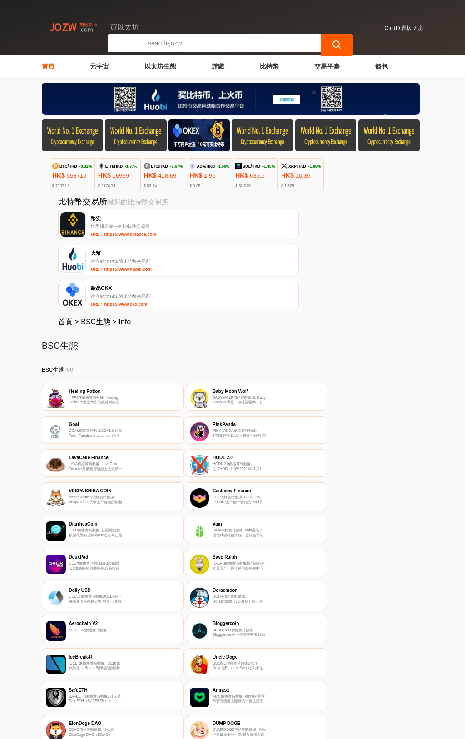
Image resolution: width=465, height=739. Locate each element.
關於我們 (185, 685)
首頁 (48, 66)
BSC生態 (95, 256)
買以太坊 (186, 728)
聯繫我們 (141, 685)
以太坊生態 (160, 66)
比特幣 (269, 66)
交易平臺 (327, 66)
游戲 (218, 66)
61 (276, 623)
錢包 (381, 66)
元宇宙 (99, 66)
